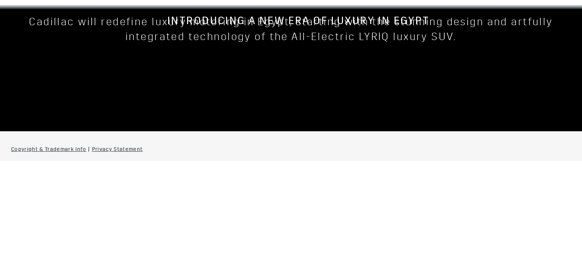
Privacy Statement (117, 150)
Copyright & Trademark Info (48, 150)
